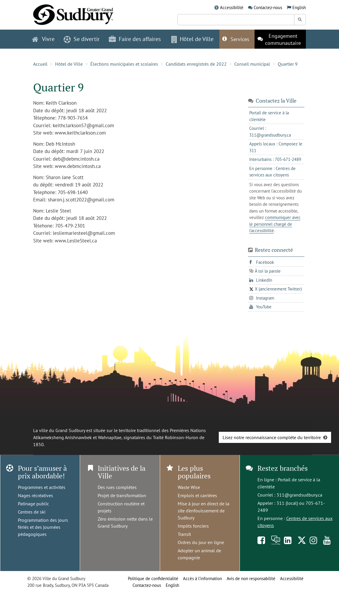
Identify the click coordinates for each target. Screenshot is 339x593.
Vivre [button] (43, 39)
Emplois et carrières (197, 495)
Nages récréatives (35, 495)
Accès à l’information (202, 578)
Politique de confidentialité (153, 578)
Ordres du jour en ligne (201, 542)
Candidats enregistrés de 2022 (196, 64)
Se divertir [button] (82, 39)
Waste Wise (189, 487)
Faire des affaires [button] (135, 39)
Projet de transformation (122, 495)
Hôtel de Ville (69, 64)
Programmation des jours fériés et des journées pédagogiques (43, 527)
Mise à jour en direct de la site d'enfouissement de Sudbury (203, 511)
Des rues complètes (117, 487)
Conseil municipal (252, 64)
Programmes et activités (41, 487)
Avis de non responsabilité (251, 578)
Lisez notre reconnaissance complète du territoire (272, 437)
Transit (184, 534)
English (299, 7)
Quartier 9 (288, 64)
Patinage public (33, 504)
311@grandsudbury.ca (299, 495)
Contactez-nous (268, 7)
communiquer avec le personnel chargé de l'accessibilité (275, 224)
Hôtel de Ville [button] (192, 39)
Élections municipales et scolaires (124, 64)
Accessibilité (231, 7)
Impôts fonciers (193, 526)
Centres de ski (31, 512)
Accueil (40, 64)
